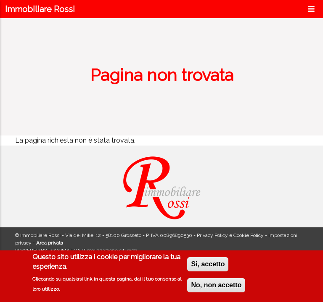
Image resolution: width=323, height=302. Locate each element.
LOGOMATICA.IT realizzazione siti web (92, 250)
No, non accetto (216, 287)
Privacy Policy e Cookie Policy (230, 235)
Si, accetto (208, 266)
